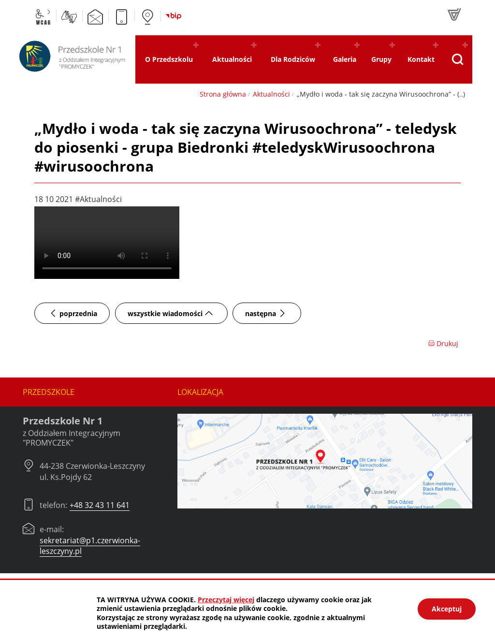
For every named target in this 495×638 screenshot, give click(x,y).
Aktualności (271, 94)
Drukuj (443, 343)
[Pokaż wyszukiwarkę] (457, 59)
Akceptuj (447, 608)
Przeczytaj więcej (226, 599)
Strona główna (223, 94)
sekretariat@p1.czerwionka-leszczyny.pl (90, 545)
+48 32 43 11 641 (100, 505)
